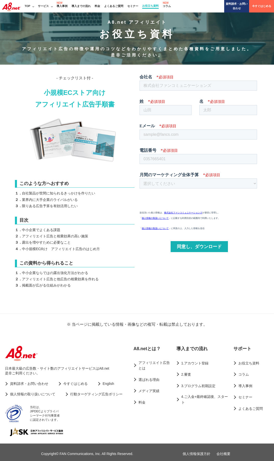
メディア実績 (148, 391)
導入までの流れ (81, 5)
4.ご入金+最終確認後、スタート (204, 399)
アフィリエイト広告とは (154, 365)
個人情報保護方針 (196, 454)
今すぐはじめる (261, 5)
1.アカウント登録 (195, 363)
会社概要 (223, 454)
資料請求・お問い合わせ (237, 6)
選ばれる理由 (148, 380)
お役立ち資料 (150, 5)
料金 (97, 5)
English (108, 384)
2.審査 (186, 374)
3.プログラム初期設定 (198, 386)
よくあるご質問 (113, 5)
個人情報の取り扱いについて (32, 394)
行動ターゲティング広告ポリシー (96, 394)
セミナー (132, 5)
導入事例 (62, 5)
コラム (167, 5)
